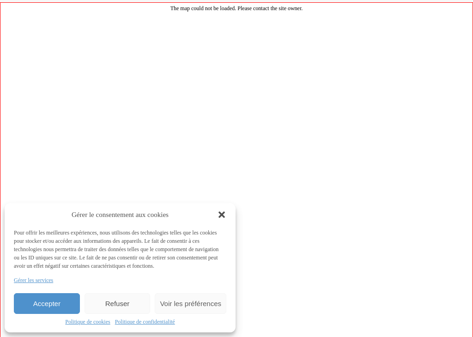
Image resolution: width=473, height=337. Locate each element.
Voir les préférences (190, 303)
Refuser (117, 303)
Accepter (47, 303)
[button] (221, 214)
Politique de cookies (87, 322)
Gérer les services (33, 280)
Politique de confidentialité (145, 322)
